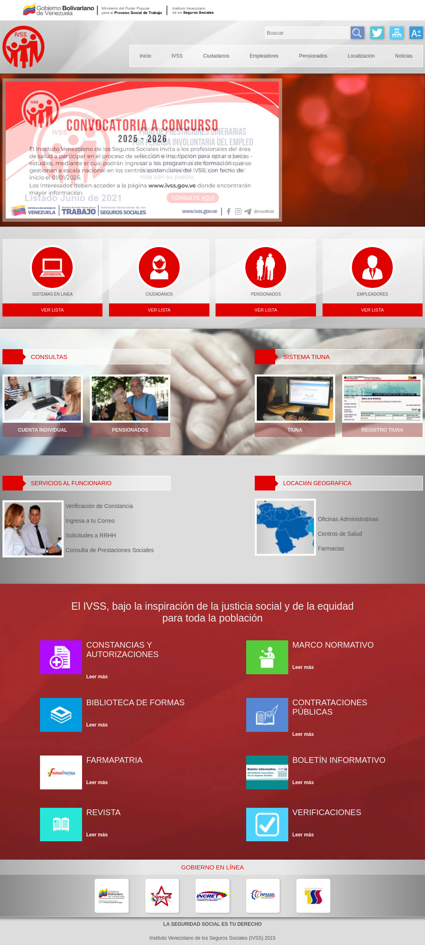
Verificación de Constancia (99, 506)
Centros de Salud (348, 533)
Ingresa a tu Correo (110, 520)
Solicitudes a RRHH (110, 535)
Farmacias (348, 548)
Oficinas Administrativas (348, 519)
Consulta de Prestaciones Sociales (110, 550)
